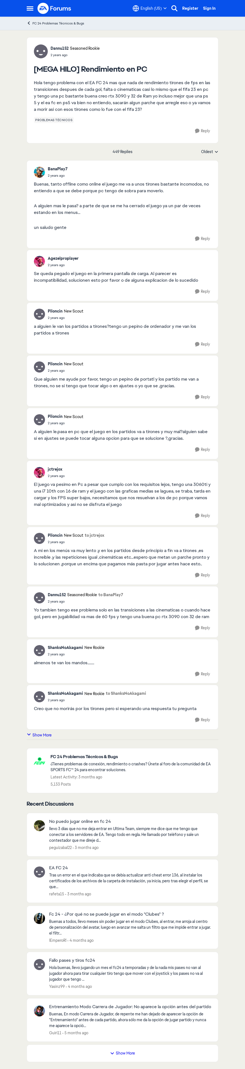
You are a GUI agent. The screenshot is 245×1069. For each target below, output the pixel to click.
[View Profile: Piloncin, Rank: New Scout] (39, 314)
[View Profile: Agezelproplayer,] (39, 261)
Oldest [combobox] (209, 152)
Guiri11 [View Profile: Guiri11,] (55, 1032)
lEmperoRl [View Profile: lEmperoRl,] (57, 940)
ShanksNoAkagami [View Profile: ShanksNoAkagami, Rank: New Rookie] (65, 647)
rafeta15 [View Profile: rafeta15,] (56, 893)
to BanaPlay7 (110, 594)
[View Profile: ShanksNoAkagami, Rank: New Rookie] (39, 650)
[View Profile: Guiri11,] (39, 1010)
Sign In (209, 8)
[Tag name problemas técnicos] (54, 120)
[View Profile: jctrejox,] (39, 472)
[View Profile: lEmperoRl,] (39, 918)
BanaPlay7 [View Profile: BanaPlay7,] (58, 168)
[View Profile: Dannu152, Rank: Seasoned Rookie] (41, 51)
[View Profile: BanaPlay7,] (39, 172)
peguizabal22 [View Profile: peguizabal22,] (60, 847)
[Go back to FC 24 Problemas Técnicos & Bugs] (131, 757)
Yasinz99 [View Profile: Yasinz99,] (57, 986)
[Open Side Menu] (30, 8)
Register (190, 8)
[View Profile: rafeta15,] (39, 872)
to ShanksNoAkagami (126, 693)
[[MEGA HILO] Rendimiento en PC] (58, 175)
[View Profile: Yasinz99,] (39, 964)
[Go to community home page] (54, 8)
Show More (39, 735)
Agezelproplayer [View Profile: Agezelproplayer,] (63, 258)
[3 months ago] (86, 848)
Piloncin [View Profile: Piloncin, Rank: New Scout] (55, 311)
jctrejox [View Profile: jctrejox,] (55, 469)
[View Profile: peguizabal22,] (39, 825)
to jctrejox (94, 535)
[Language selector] (149, 8)
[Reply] (202, 131)
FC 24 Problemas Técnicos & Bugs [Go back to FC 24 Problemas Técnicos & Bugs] (55, 23)
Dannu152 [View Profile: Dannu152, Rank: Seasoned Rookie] (60, 48)
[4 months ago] (81, 940)
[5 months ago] (75, 1033)
